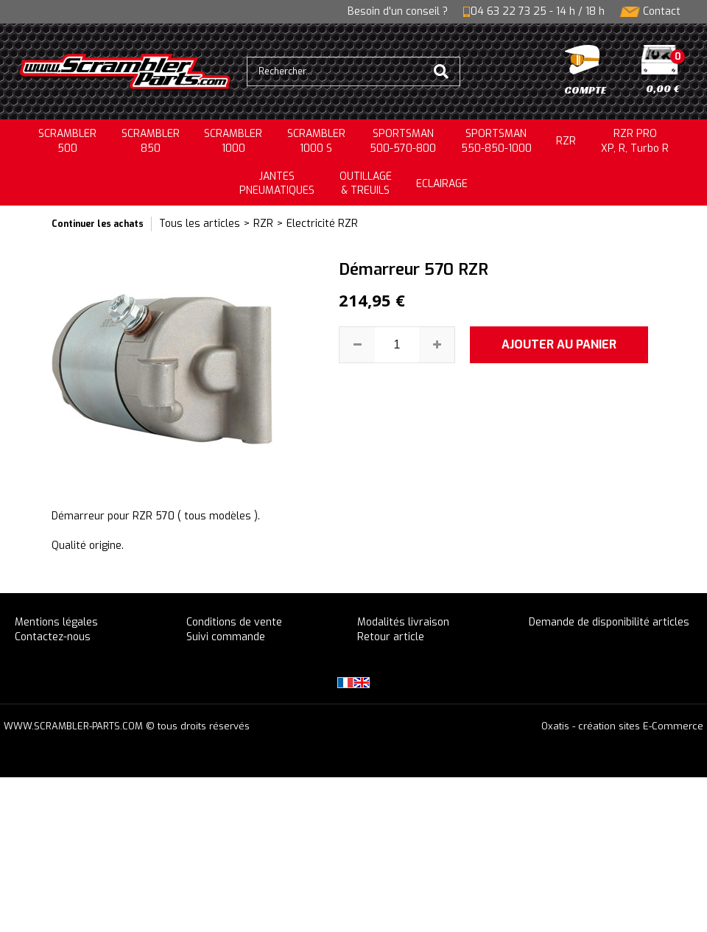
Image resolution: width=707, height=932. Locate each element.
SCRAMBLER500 (67, 141)
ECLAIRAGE (442, 184)
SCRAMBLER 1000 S (316, 141)
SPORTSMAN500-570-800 (403, 141)
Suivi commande (225, 637)
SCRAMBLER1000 (233, 141)
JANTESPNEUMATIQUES (276, 183)
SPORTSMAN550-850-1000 (496, 141)
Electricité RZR (322, 224)
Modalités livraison (403, 622)
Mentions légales (56, 622)
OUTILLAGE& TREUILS (366, 183)
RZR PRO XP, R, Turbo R (635, 141)
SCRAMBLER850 (151, 141)
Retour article (390, 637)
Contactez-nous (53, 637)
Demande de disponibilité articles (609, 622)
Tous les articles (199, 224)
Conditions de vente (234, 622)
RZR (566, 141)
